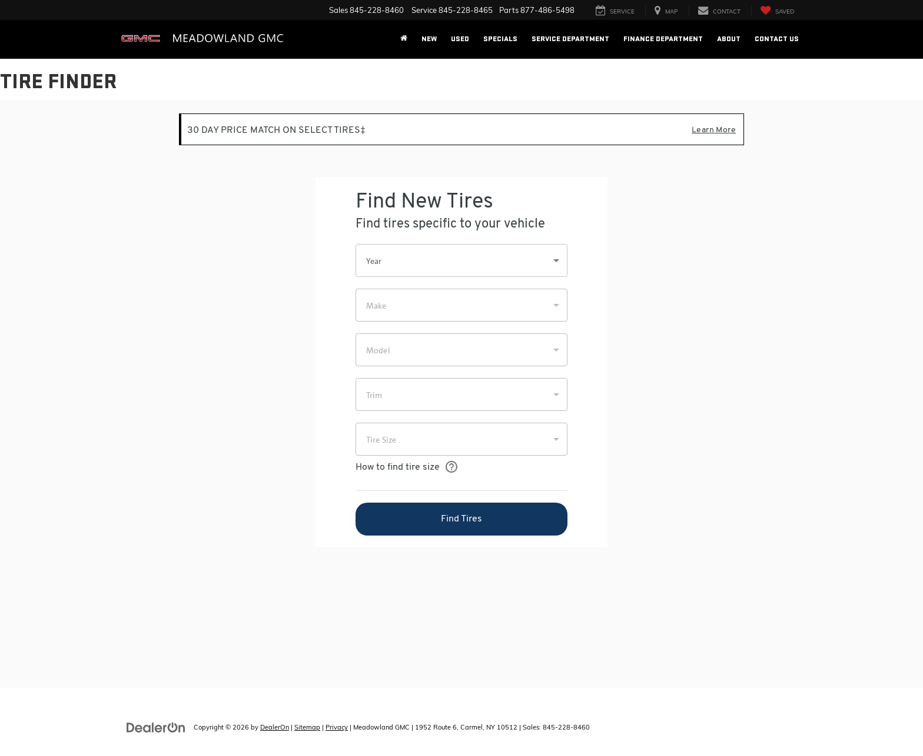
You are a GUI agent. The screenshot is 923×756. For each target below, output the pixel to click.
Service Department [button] (570, 39)
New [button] (429, 39)
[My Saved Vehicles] (777, 10)
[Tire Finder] (461, 394)
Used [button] (460, 39)
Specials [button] (500, 39)
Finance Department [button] (663, 39)
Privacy (337, 727)
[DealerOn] (156, 726)
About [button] (729, 39)
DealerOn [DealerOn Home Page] (274, 727)
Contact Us (777, 39)
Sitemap (307, 727)
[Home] (403, 39)
